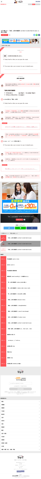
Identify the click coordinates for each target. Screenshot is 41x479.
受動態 (2, 404)
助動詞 (2, 407)
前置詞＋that (10, 357)
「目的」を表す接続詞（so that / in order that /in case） (19, 237)
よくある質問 (20, 466)
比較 (2, 423)
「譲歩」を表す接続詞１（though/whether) (16, 305)
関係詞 (2, 427)
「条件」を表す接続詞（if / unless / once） (16, 317)
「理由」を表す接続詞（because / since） (16, 299)
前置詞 (2, 439)
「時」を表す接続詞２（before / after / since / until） (19, 288)
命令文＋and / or (11, 264)
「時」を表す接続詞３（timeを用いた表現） (16, 293)
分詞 (2, 417)
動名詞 (2, 414)
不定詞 (2, 411)
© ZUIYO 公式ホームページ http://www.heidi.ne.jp (20, 475)
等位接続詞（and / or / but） (13, 259)
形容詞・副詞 (4, 443)
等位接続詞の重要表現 (12, 270)
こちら (18, 393)
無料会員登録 (38, 1)
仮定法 (2, 420)
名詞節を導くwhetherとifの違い (14, 363)
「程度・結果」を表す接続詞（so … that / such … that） (19, 328)
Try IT (20, 1)
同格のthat (9, 352)
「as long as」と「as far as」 (14, 340)
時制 (2, 401)
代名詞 (2, 436)
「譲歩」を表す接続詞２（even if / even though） (18, 311)
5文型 (2, 446)
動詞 (2, 430)
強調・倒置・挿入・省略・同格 (8, 449)
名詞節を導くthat (11, 346)
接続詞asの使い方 (11, 334)
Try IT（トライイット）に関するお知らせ (20, 469)
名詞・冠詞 (3, 433)
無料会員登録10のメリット (20, 462)
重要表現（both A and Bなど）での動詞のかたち (17, 276)
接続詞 (1, 254)
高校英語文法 (3, 398)
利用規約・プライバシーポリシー (22, 391)
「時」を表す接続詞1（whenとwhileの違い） (17, 282)
